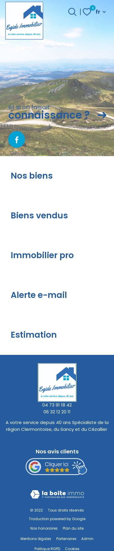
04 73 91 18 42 (57, 405)
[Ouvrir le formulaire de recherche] (72, 11)
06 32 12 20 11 (57, 412)
